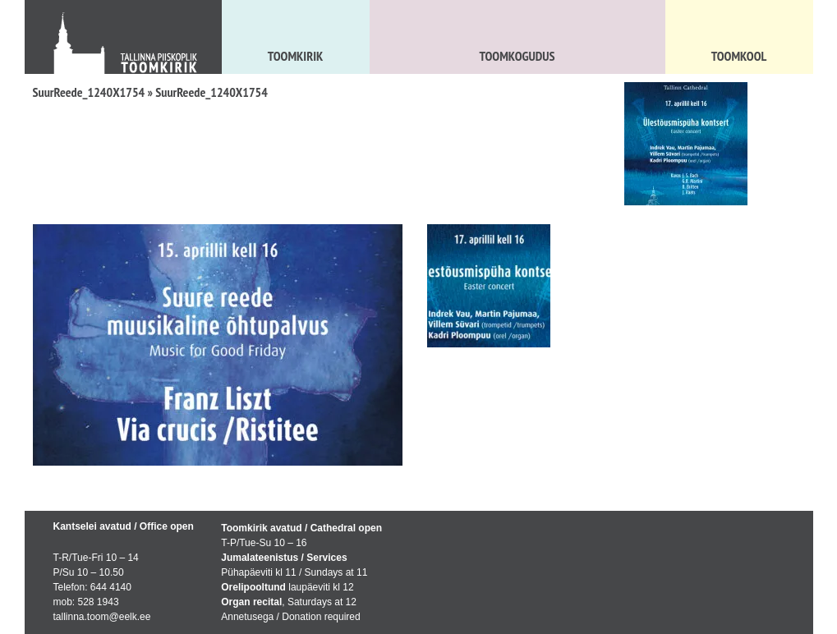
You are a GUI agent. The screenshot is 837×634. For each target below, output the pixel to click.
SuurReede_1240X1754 (89, 92)
